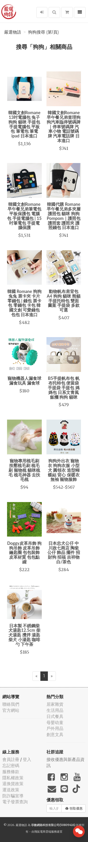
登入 (27, 759)
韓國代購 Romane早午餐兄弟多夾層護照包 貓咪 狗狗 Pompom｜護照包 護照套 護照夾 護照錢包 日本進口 (63, 216)
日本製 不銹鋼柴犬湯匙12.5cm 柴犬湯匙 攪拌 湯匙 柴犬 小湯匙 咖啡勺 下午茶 (24, 635)
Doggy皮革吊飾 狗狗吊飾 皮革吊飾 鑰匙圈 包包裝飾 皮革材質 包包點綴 (24, 552)
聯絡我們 (10, 704)
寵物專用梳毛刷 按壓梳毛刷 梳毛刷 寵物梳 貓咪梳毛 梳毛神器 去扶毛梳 (24, 470)
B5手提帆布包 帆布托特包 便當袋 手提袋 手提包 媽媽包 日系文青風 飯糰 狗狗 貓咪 (64, 387)
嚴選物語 (12, 32)
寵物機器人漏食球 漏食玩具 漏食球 (24, 381)
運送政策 (10, 789)
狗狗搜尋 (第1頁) (43, 32)
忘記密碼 (10, 765)
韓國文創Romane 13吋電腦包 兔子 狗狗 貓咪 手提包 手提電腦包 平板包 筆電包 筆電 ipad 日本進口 (24, 124)
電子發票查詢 (15, 801)
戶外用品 (54, 728)
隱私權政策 (12, 777)
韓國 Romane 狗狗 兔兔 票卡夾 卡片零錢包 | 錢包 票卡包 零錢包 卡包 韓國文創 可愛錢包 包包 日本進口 (24, 303)
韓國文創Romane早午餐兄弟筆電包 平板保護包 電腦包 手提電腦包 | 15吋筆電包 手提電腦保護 (24, 216)
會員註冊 (10, 759)
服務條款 (10, 771)
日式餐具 (54, 716)
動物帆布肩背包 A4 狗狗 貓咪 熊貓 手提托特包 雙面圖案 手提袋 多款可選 (63, 300)
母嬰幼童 (54, 722)
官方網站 (10, 710)
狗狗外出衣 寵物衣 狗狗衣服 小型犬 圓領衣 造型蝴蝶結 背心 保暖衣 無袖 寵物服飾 (64, 470)
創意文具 (54, 734)
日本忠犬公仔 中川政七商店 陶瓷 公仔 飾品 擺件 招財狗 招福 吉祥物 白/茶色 (63, 552)
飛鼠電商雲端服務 (45, 831)
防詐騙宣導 (12, 796)
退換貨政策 (12, 783)
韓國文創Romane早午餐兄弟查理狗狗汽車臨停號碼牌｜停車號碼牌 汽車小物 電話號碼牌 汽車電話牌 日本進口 (63, 126)
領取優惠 (74, 808)
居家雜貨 (54, 704)
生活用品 (54, 710)
